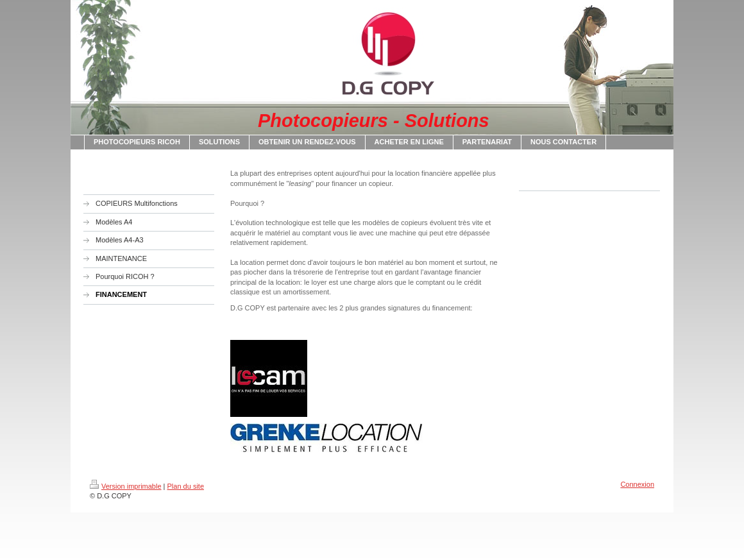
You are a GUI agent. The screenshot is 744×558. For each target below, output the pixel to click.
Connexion (637, 484)
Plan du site (185, 486)
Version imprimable (126, 486)
